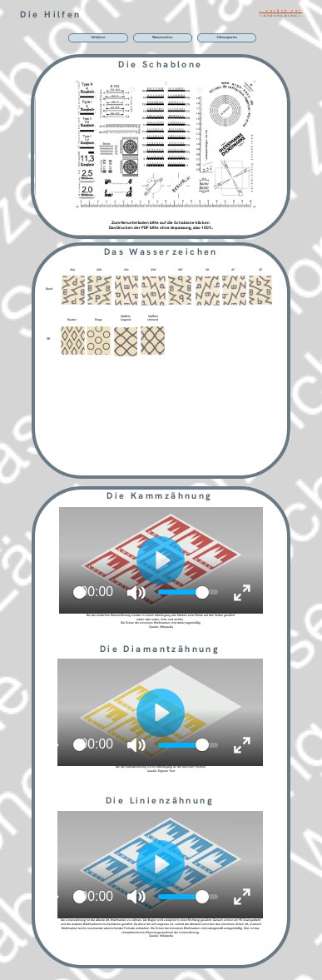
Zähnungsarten (227, 37)
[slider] (80, 592)
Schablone (98, 37)
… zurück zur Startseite (280, 12)
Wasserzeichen (162, 37)
